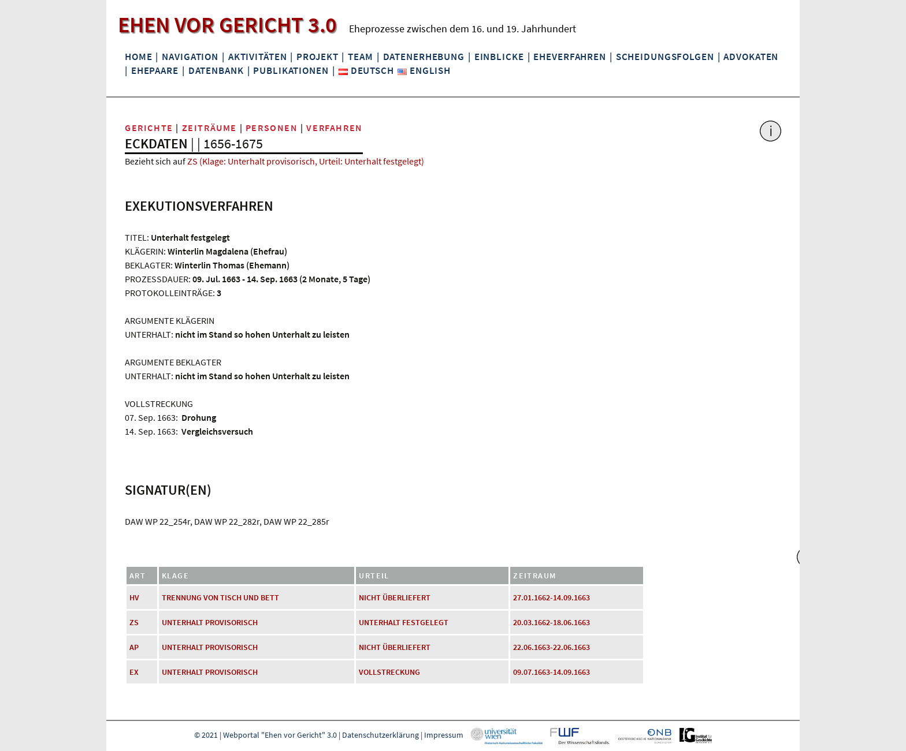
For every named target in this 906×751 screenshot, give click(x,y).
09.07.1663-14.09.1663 (551, 672)
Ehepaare (155, 70)
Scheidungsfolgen (665, 56)
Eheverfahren (569, 56)
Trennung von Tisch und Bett (220, 597)
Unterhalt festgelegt (403, 622)
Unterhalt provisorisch (210, 622)
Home (138, 56)
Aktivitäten (257, 56)
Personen (272, 127)
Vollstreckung (389, 672)
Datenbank (216, 70)
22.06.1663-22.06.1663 (551, 647)
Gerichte (149, 127)
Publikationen (290, 70)
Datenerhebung (424, 56)
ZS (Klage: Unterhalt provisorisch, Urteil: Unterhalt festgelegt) (305, 161)
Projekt (317, 56)
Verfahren (334, 127)
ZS (134, 622)
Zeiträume (209, 127)
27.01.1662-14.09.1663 (551, 597)
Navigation (190, 56)
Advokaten (750, 56)
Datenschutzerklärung (380, 735)
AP (134, 647)
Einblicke (499, 56)
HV (134, 597)
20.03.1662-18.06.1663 (551, 622)
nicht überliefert (394, 597)
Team (360, 56)
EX (134, 672)
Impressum (443, 735)
